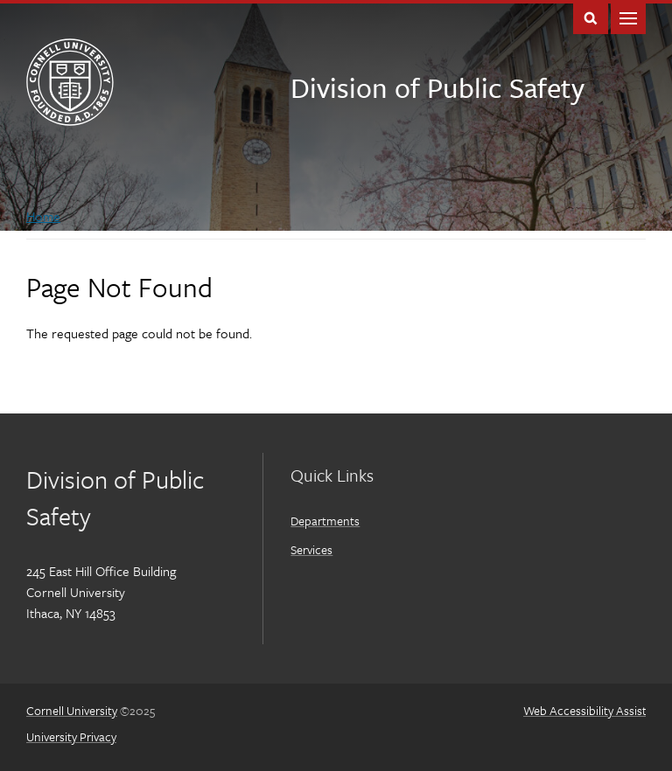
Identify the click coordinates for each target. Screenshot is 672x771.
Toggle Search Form (590, 17)
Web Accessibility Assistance (597, 710)
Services (311, 549)
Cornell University (71, 710)
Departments (325, 520)
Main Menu (628, 17)
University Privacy (71, 736)
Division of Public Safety (437, 87)
